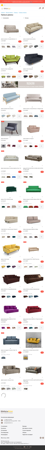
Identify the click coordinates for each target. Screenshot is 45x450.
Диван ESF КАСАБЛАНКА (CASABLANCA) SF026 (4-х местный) (33, 169)
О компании (4, 426)
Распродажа (4, 434)
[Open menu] (2, 8)
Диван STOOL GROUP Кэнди (7, 199)
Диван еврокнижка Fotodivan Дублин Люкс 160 (11, 168)
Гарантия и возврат (27, 434)
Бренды (24, 426)
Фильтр (25, 18)
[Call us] (2, 5)
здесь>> (31, 2)
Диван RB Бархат (4, 138)
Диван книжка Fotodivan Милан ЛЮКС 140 (32, 199)
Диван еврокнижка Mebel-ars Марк (30, 229)
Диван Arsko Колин (5, 259)
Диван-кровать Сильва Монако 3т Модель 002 (33, 108)
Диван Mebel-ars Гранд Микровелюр (8, 289)
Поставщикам (4, 432)
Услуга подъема (26, 430)
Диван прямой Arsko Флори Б (7, 108)
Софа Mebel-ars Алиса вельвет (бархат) (9, 229)
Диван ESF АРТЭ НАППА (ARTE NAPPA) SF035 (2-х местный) (33, 380)
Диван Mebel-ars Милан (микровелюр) (31, 289)
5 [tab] (12, 37)
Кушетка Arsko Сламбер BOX (7, 69)
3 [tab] (33, 37)
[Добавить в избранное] (20, 36)
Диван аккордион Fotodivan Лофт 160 (9, 350)
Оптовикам (4, 430)
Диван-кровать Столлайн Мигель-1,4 (9, 39)
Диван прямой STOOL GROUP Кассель (31, 259)
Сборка (24, 432)
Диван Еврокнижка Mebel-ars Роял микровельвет (8, 319)
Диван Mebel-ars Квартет (28, 138)
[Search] (4, 5)
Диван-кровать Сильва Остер (7, 380)
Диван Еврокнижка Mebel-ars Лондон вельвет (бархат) (33, 319)
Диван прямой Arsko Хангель (29, 39)
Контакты (3, 428)
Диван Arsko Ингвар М (28, 69)
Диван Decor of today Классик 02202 (30, 350)
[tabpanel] (11, 29)
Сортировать (5, 18)
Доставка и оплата (27, 428)
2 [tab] (10, 37)
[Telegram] (43, 438)
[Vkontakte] (41, 438)
